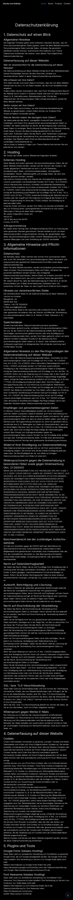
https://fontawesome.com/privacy (18, 891)
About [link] (50, 3)
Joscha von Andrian (12, 3)
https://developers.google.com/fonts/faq (21, 867)
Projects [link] (58, 3)
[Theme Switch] (68, 895)
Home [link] (43, 3)
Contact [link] (67, 3)
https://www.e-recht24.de (21, 894)
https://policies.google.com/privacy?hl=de (32, 870)
